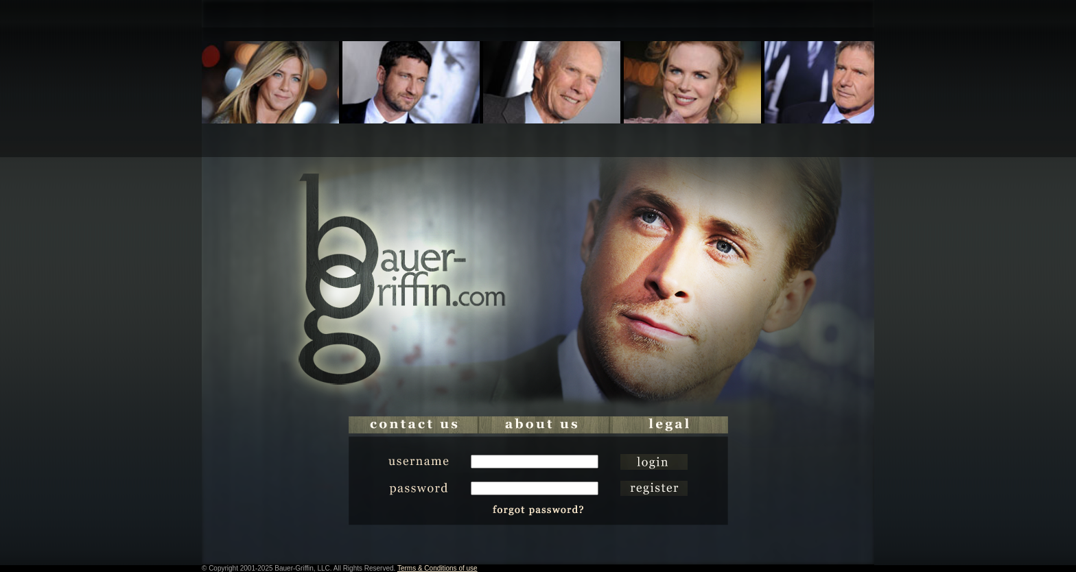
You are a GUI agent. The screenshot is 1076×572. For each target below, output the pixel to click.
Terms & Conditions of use (437, 568)
